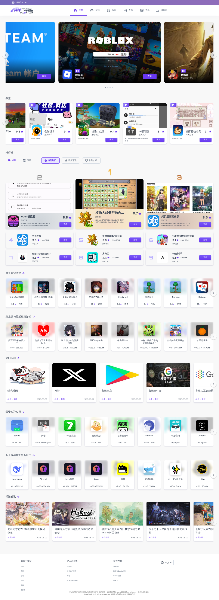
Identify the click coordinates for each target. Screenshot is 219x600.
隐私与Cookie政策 (119, 571)
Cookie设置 (117, 576)
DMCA (115, 580)
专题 (22, 580)
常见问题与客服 (72, 580)
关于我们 (70, 566)
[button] (5, 55)
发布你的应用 (71, 571)
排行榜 (23, 590)
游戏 (22, 576)
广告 (68, 576)
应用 (22, 571)
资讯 (22, 585)
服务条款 (116, 566)
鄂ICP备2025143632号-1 (126, 594)
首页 (22, 566)
